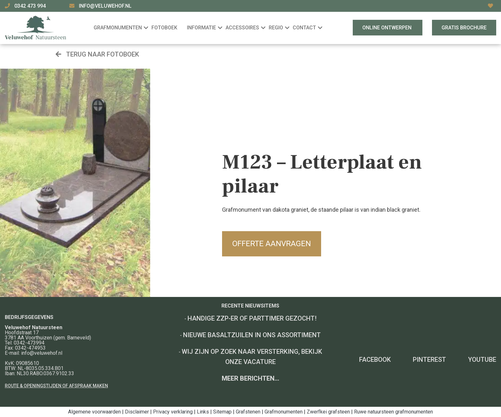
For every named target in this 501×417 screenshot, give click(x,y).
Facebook (375, 359)
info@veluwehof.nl (105, 6)
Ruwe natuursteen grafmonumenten (393, 412)
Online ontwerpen (387, 28)
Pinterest (429, 359)
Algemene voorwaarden (94, 412)
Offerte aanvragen (271, 243)
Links (203, 412)
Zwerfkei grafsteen (328, 412)
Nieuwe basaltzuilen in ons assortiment (252, 335)
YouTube (482, 359)
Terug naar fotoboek (97, 54)
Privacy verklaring (173, 412)
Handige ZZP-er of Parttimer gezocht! (252, 318)
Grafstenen (248, 412)
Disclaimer (137, 412)
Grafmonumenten (284, 412)
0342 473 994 (30, 6)
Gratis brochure (464, 28)
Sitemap (222, 412)
